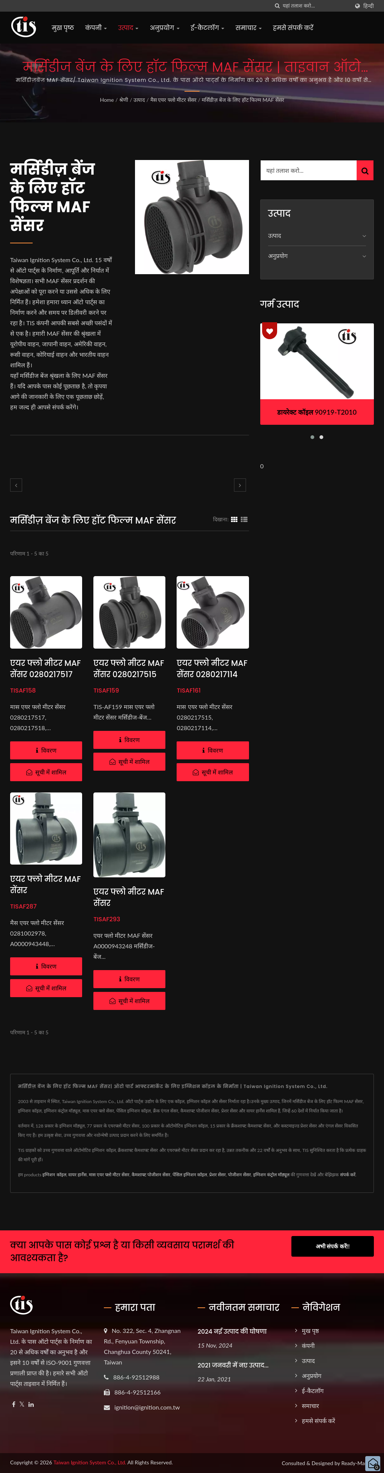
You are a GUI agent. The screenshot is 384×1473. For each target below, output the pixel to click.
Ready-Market (357, 1463)
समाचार (249, 28)
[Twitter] (22, 1404)
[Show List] (244, 519)
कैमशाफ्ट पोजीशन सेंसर (151, 1174)
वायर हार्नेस (77, 1174)
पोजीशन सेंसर (239, 1174)
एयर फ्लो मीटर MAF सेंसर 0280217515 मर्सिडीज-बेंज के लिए (129, 674)
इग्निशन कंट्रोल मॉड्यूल (271, 1174)
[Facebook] (13, 1404)
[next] (240, 485)
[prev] (16, 485)
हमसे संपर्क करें (293, 28)
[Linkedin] (31, 1404)
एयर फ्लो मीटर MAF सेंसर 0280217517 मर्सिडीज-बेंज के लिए (46, 674)
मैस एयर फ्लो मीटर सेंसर (173, 100)
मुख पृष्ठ (63, 28)
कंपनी (96, 28)
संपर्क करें (348, 1174)
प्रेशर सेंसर (217, 1174)
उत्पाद (128, 28)
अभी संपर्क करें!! (333, 1246)
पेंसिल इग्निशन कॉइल (189, 1174)
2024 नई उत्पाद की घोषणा (232, 1331)
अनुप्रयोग (164, 28)
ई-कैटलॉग (208, 28)
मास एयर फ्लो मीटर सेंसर (109, 1174)
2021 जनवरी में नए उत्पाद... (233, 1365)
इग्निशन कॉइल (54, 1174)
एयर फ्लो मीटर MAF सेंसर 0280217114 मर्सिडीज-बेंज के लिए (213, 674)
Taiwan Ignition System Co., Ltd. (89, 1462)
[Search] (316, 5)
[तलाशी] (277, 5)
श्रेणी (123, 100)
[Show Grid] (234, 519)
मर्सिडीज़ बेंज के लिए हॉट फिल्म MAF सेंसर (243, 100)
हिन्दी (368, 6)
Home (107, 100)
